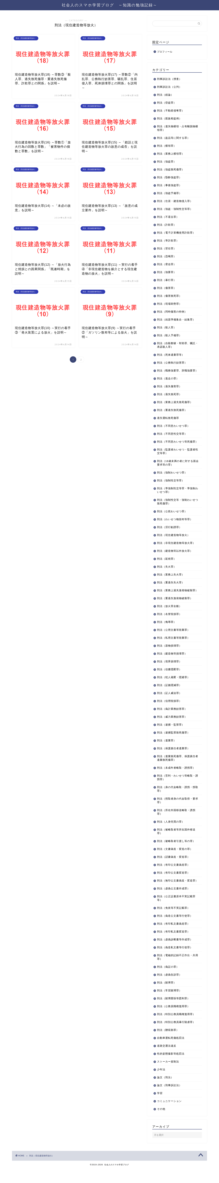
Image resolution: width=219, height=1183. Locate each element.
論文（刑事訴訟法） (169, 1099)
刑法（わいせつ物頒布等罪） (175, 526)
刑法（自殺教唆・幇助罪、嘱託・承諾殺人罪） (175, 345)
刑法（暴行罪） (166, 280)
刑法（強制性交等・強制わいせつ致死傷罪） (176, 509)
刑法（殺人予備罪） (169, 335)
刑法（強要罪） (166, 272)
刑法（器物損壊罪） (169, 656)
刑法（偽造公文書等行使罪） (175, 930)
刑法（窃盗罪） (166, 102)
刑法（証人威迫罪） (169, 703)
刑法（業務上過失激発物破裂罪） (175, 599)
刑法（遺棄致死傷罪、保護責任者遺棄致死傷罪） (176, 769)
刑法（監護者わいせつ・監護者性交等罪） (176, 458)
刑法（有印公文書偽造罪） (173, 875)
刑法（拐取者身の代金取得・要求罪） (176, 811)
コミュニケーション (169, 1115)
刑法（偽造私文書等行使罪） (175, 961)
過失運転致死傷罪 (168, 421)
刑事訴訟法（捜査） (169, 78)
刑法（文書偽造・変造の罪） (175, 859)
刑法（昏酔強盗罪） (169, 177)
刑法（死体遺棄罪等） (170, 354)
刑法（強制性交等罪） (170, 487)
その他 (161, 1123)
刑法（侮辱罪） (166, 632)
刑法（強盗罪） (166, 161)
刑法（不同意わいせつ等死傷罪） (175, 447)
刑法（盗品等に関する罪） (173, 137)
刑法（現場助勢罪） (169, 303)
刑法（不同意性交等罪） (172, 437)
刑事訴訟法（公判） (169, 86)
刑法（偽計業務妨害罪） (172, 719)
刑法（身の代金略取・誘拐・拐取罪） (176, 799)
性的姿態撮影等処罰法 (170, 1068)
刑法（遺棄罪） (166, 751)
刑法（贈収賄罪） (168, 1044)
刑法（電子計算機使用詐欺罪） (176, 232)
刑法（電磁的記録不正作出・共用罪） (176, 971)
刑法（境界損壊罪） (169, 672)
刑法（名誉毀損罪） (169, 624)
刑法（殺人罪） (166, 327)
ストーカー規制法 (168, 1075)
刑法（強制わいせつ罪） (172, 479)
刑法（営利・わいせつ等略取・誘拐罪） (176, 788)
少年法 (161, 1083)
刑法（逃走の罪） (168, 382)
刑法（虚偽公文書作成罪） (173, 902)
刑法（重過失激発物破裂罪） (175, 609)
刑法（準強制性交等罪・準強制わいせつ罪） (176, 497)
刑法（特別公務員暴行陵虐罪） (176, 1036)
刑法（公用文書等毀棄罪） (173, 640)
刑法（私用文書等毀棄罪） (173, 648)
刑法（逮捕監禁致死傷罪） (173, 743)
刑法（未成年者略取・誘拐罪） (176, 778)
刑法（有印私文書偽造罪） (173, 938)
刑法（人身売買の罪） (170, 832)
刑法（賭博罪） (166, 996)
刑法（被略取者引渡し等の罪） (176, 851)
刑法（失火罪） (166, 573)
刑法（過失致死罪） (169, 397)
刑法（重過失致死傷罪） (172, 413)
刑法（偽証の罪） (168, 981)
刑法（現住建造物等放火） (173, 542)
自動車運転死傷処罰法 (170, 1052)
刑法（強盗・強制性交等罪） (175, 208)
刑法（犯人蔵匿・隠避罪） (173, 688)
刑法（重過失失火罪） (170, 589)
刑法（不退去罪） (168, 216)
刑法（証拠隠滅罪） (169, 695)
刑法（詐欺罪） (166, 224)
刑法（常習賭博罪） (169, 1004)
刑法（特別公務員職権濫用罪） (176, 1028)
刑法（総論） (165, 94)
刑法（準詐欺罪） (168, 240)
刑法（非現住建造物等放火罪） (176, 550)
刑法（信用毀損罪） (169, 711)
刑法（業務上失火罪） (170, 581)
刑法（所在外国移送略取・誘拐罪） (176, 822)
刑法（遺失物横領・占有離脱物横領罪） (176, 128)
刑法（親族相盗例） (169, 118)
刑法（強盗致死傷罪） (170, 169)
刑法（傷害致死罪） (169, 295)
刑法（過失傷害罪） (169, 389)
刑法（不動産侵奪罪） (170, 110)
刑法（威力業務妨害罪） (172, 727)
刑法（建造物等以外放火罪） (175, 558)
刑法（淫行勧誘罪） (169, 534)
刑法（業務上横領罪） (170, 153)
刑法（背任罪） (166, 248)
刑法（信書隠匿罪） (169, 680)
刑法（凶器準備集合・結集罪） (176, 319)
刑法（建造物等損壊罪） (172, 664)
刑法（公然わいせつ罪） (172, 518)
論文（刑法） (165, 1091)
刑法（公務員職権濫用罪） (173, 1020)
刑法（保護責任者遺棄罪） (173, 759)
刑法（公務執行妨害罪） (172, 362)
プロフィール (164, 51)
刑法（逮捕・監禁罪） (170, 735)
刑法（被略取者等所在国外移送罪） (176, 842)
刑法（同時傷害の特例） (172, 311)
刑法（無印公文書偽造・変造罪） (175, 893)
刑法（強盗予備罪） (169, 193)
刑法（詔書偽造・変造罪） (173, 867)
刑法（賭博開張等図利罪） (173, 1012)
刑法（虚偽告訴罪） (169, 989)
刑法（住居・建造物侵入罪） (175, 201)
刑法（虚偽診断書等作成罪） (175, 953)
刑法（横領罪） (166, 145)
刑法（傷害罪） (166, 287)
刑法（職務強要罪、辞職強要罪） (175, 372)
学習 (160, 1107)
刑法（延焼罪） (166, 565)
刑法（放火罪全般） (169, 616)
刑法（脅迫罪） (166, 264)
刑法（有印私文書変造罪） (173, 945)
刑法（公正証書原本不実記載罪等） (176, 912)
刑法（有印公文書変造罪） (173, 883)
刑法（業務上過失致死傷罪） (175, 405)
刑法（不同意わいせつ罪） (173, 429)
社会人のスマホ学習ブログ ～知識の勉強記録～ (109, 5)
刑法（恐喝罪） (166, 256)
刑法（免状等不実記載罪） (173, 922)
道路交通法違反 (166, 1060)
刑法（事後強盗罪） (169, 185)
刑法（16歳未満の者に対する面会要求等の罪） (175, 470)
